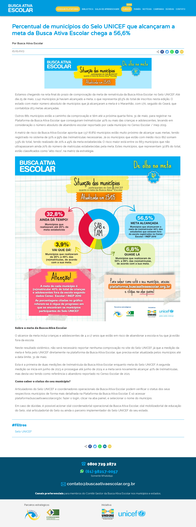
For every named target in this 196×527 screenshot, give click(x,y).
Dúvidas (170, 9)
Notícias (147, 9)
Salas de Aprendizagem (107, 9)
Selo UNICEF (23, 431)
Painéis (137, 9)
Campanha (158, 9)
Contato (180, 9)
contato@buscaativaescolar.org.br (98, 483)
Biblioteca (87, 9)
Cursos (126, 9)
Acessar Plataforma (68, 9)
